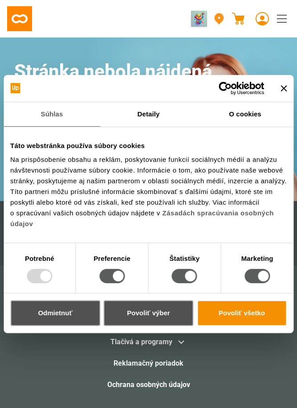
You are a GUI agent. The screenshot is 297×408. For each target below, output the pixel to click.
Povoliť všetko (242, 313)
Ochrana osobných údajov (148, 384)
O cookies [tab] (245, 114)
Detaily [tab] (149, 114)
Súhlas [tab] (52, 114)
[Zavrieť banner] (284, 88)
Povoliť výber (148, 313)
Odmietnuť (55, 313)
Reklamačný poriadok (148, 363)
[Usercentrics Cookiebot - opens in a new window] (225, 88)
